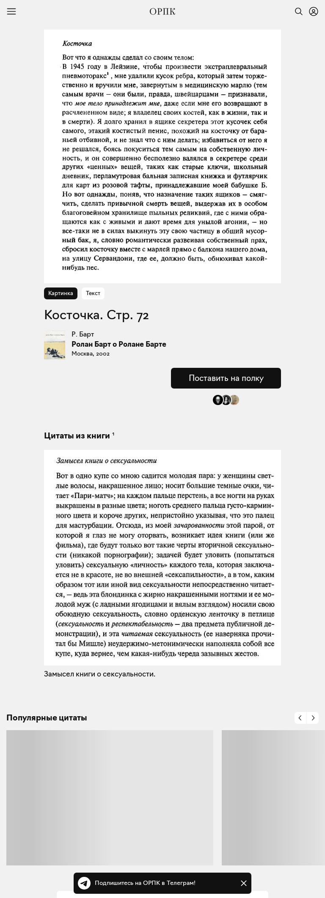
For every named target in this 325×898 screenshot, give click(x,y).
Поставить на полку (226, 378)
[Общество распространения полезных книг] (162, 11)
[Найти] (296, 11)
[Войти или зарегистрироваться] (313, 11)
